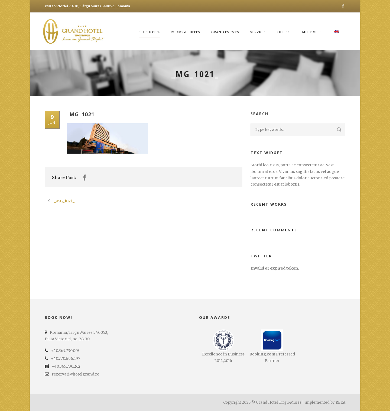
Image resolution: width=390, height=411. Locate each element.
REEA (340, 402)
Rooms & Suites (185, 32)
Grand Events (225, 32)
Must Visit (312, 32)
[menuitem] (336, 35)
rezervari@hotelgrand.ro (75, 374)
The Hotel (149, 32)
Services (258, 32)
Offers (284, 32)
